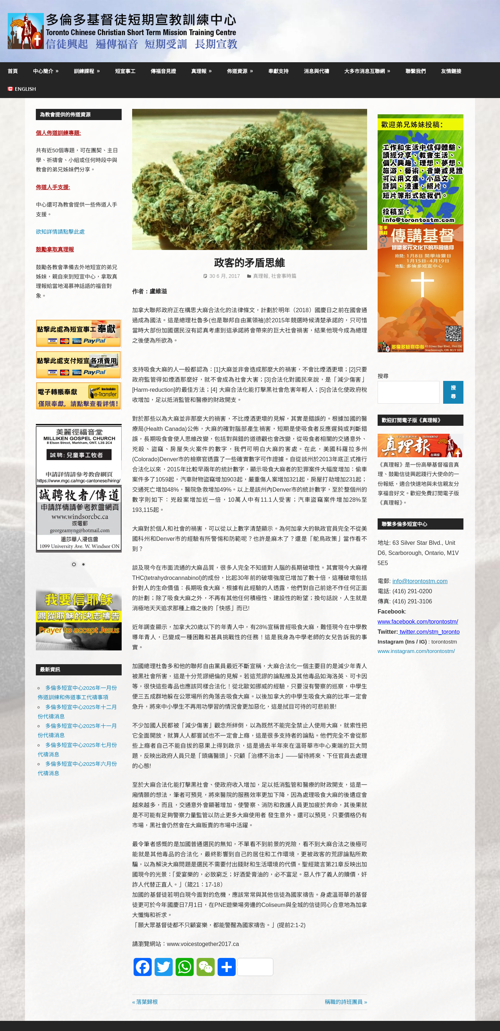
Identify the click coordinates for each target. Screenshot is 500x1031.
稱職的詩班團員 (344, 1002)
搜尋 (383, 376)
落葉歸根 (147, 1002)
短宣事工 (125, 71)
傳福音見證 (163, 71)
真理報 (198, 71)
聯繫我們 (416, 71)
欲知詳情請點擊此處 (60, 232)
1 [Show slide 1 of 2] (74, 565)
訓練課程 (84, 71)
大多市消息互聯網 (364, 71)
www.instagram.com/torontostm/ (416, 651)
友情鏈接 (451, 71)
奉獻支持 (278, 71)
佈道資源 (237, 71)
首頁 (13, 71)
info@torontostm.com (420, 581)
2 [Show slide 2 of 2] (83, 565)
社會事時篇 (284, 276)
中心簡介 (43, 71)
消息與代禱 (316, 71)
